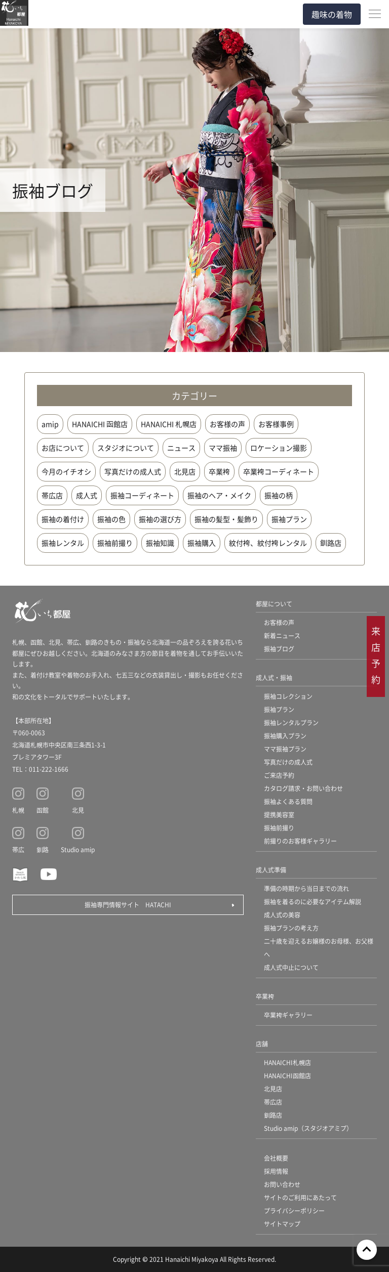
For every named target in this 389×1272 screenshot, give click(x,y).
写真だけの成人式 (132, 471)
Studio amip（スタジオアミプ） (308, 1128)
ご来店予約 (279, 775)
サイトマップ (282, 1223)
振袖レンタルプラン (291, 722)
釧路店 (330, 543)
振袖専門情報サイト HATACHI (128, 904)
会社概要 (276, 1158)
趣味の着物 (332, 14)
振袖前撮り (115, 543)
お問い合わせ (282, 1184)
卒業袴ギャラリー (288, 1015)
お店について (63, 448)
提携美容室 (279, 814)
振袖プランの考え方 (291, 928)
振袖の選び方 (160, 519)
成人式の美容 (282, 914)
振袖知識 (160, 543)
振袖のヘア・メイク (219, 495)
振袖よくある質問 (288, 801)
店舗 (262, 1043)
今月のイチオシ (66, 471)
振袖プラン (289, 519)
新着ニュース (282, 635)
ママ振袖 (223, 448)
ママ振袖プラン (285, 748)
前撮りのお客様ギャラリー (300, 841)
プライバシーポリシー (294, 1210)
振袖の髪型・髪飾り (226, 519)
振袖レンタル (63, 543)
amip (50, 424)
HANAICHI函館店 (287, 1075)
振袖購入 (201, 543)
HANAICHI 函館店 (100, 424)
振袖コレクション (288, 696)
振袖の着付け (63, 519)
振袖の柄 (278, 495)
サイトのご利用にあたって (300, 1197)
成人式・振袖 (274, 677)
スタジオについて (125, 448)
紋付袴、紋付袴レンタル (268, 543)
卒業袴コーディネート (278, 471)
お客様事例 (276, 424)
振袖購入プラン (285, 735)
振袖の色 (111, 519)
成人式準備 (271, 869)
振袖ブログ (279, 648)
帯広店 (52, 495)
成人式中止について (291, 967)
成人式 (86, 495)
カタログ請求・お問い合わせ (303, 788)
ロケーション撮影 (278, 448)
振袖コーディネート (142, 495)
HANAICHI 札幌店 (169, 424)
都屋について (274, 603)
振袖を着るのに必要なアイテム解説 (312, 901)
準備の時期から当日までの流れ (306, 888)
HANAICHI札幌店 (287, 1062)
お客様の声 (227, 424)
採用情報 (276, 1171)
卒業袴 (219, 471)
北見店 (185, 471)
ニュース (181, 448)
